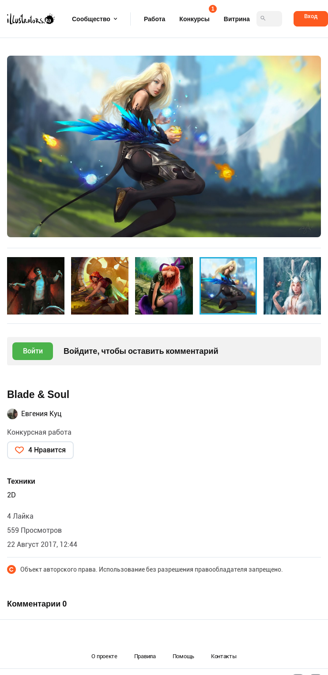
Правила (145, 656)
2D (11, 495)
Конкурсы (194, 16)
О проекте (104, 656)
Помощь (183, 656)
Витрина (237, 19)
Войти (33, 351)
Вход (310, 16)
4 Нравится (47, 450)
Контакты (224, 656)
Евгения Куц (41, 414)
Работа (154, 19)
